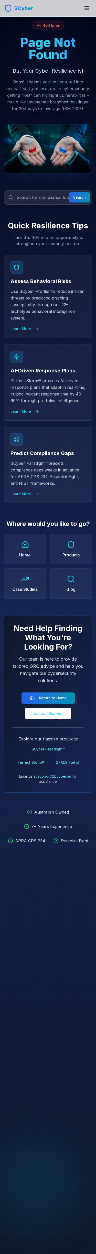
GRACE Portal (67, 762)
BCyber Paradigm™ (48, 749)
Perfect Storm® (30, 762)
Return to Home (48, 698)
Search (79, 197)
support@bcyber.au (54, 776)
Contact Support (48, 713)
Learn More (24, 328)
